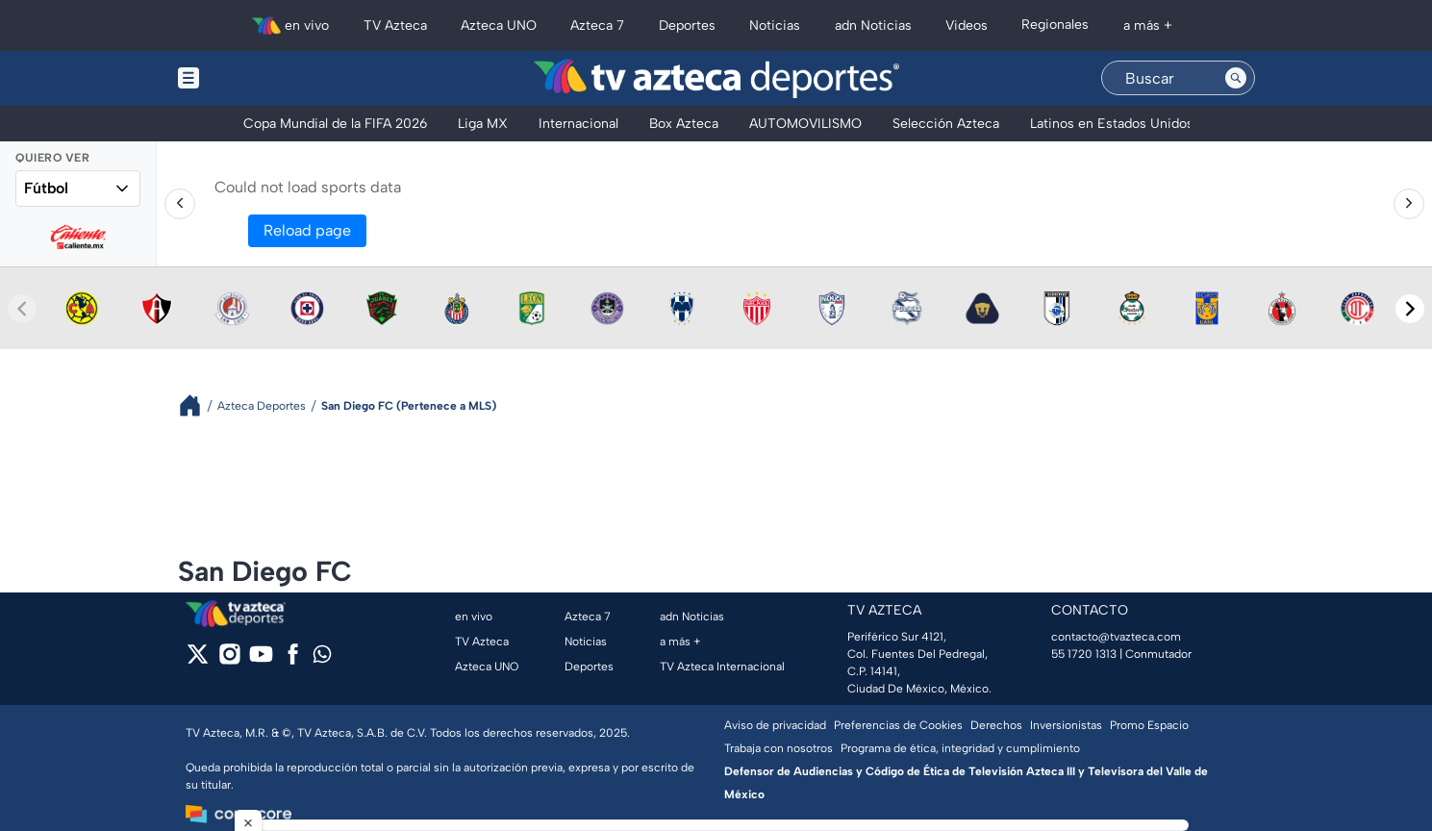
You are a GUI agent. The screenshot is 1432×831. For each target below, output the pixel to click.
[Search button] (1235, 77)
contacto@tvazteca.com (1116, 636)
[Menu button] (255, 78)
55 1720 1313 (1084, 654)
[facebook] (293, 660)
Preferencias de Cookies (898, 725)
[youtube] (261, 660)
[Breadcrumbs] (197, 405)
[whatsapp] (322, 658)
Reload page (307, 230)
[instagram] (229, 660)
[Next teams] (1409, 308)
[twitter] (198, 660)
